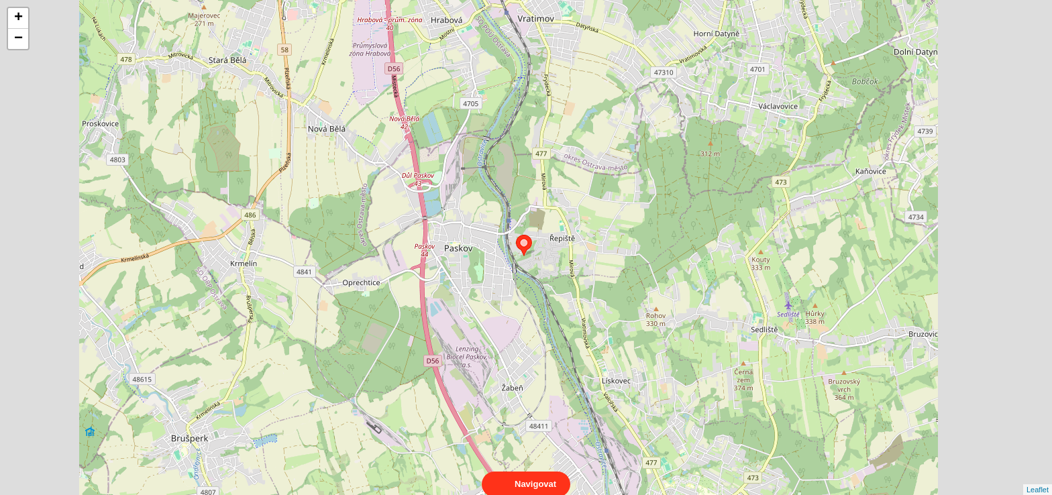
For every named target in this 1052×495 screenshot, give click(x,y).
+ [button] (18, 18)
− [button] (18, 39)
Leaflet (1038, 478)
